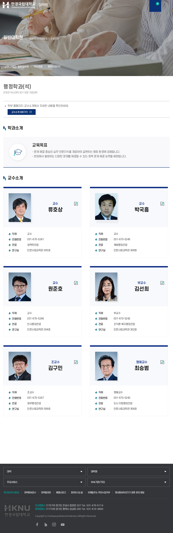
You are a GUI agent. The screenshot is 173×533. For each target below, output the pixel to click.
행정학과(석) (54, 66)
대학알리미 (46, 492)
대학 (9, 471)
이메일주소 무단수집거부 (99, 492)
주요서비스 (12, 482)
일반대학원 (23, 66)
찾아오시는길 (77, 492)
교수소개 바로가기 (19, 112)
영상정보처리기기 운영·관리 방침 (129, 492)
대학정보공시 (30, 492)
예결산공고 (61, 492)
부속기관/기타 (98, 482)
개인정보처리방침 (11, 492)
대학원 (94, 471)
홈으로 (14, 67)
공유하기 (7, 67)
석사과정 (38, 66)
